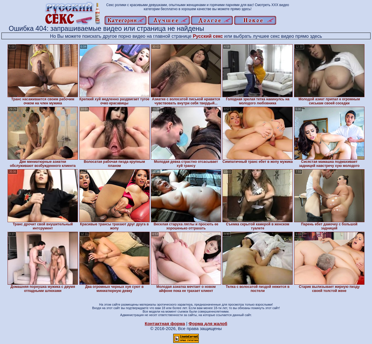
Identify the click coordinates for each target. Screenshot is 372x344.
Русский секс (208, 36)
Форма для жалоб (208, 323)
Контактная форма (165, 323)
